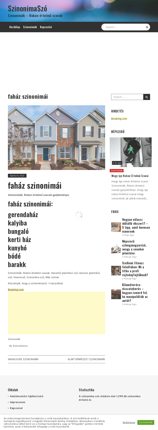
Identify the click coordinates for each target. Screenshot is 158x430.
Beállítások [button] (129, 422)
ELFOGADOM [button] (145, 422)
